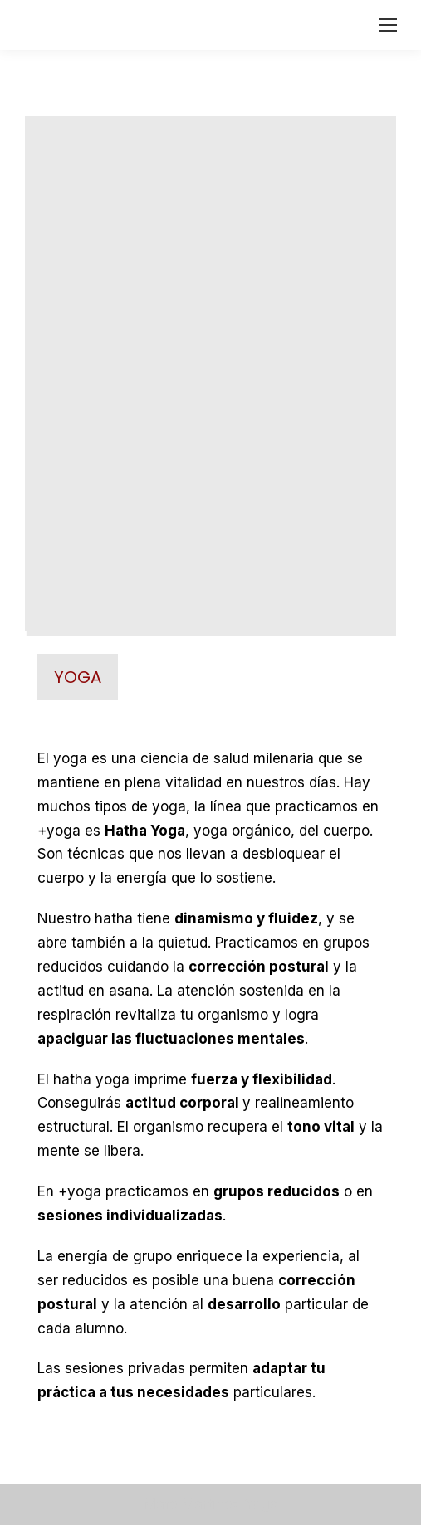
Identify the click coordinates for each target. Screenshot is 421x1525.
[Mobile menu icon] (387, 24)
